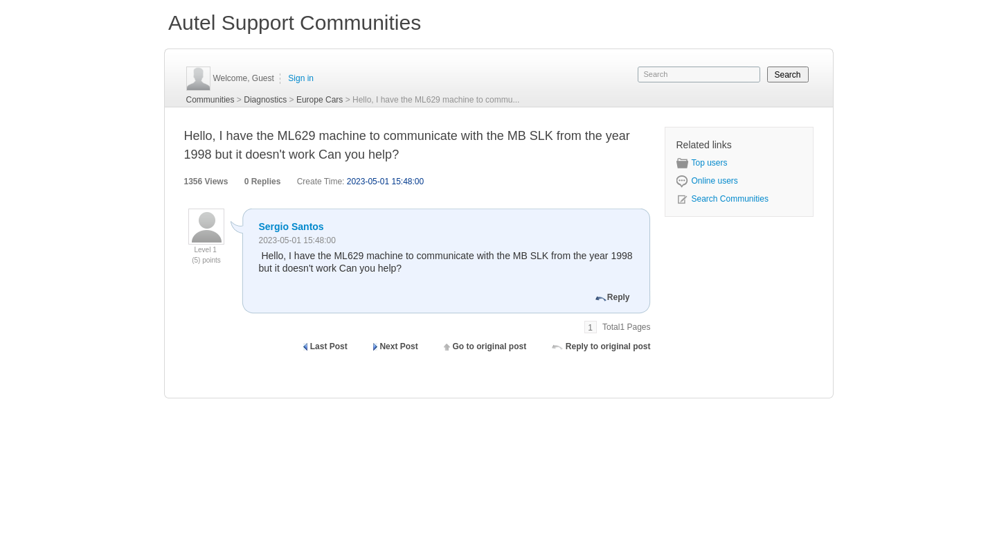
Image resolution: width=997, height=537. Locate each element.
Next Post (398, 346)
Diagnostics (265, 100)
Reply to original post (608, 346)
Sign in (301, 78)
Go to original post (489, 346)
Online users (707, 181)
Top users (702, 163)
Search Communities (722, 199)
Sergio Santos (291, 226)
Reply (618, 297)
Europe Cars (319, 100)
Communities (210, 100)
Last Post (329, 346)
